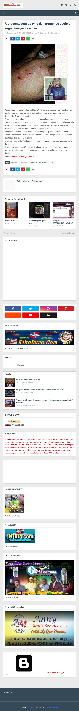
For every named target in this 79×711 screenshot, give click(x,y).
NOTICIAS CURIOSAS (46, 163)
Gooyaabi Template (51, 707)
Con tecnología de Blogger (35, 672)
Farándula (33, 163)
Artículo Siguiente (68, 233)
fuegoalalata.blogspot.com (22, 156)
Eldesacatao (11, 33)
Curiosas (43, 33)
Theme (31, 707)
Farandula (23, 163)
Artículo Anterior (9, 233)
